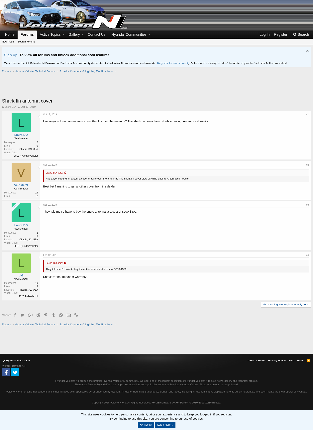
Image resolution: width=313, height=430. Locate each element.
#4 (307, 255)
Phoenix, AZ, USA (28, 289)
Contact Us (96, 34)
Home (10, 34)
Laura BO (10, 106)
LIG (21, 275)
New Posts (8, 41)
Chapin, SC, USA (28, 149)
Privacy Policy (277, 360)
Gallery (74, 34)
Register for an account (172, 63)
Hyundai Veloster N (16, 360)
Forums (27, 34)
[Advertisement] (156, 88)
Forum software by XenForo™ (186, 402)
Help (291, 360)
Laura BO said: (54, 172)
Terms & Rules (256, 360)
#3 (307, 204)
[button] (63, 35)
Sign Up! (11, 55)
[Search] (301, 35)
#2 (307, 164)
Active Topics (50, 34)
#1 (307, 114)
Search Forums (26, 41)
